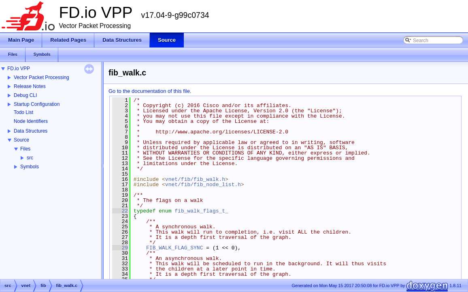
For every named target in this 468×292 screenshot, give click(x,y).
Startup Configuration (37, 104)
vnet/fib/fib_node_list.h (203, 184)
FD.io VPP (18, 68)
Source (21, 140)
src (30, 158)
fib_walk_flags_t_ (201, 211)
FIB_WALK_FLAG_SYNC (174, 247)
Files (25, 149)
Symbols (29, 167)
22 (120, 211)
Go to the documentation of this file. (149, 91)
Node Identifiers (31, 121)
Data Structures (30, 131)
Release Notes (30, 86)
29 (120, 247)
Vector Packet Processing (41, 77)
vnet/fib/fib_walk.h (195, 179)
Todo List (23, 112)
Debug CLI (25, 95)
